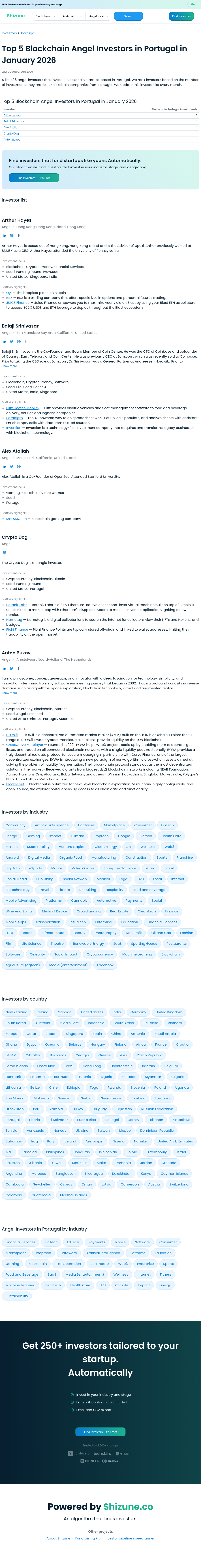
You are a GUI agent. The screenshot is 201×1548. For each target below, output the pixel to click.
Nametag (14, 619)
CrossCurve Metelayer (24, 744)
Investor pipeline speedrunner (129, 1538)
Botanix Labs (16, 604)
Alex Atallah (11, 127)
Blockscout (15, 784)
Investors (10, 33)
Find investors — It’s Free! (34, 178)
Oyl (9, 292)
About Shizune (58, 1538)
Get (193, 4)
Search (128, 16)
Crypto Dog (11, 133)
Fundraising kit (87, 1538)
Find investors (181, 16)
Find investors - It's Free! (100, 1432)
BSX (9, 297)
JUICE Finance (18, 302)
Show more (9, 366)
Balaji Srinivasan (15, 121)
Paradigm (14, 417)
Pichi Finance (17, 629)
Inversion (13, 427)
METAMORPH (16, 518)
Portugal (28, 33)
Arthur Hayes (12, 115)
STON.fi (12, 734)
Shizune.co (128, 1506)
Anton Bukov (12, 139)
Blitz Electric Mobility (22, 408)
